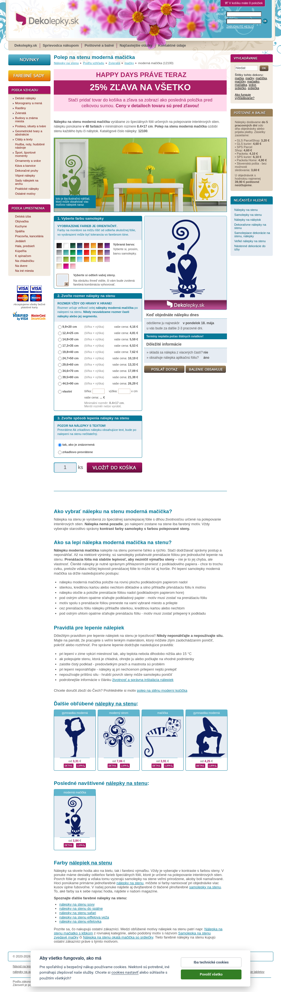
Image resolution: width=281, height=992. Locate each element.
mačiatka (241, 84)
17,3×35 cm (70, 345)
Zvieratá (114, 63)
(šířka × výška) (94, 326)
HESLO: (222, 21)
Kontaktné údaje (172, 45)
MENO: (221, 14)
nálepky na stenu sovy (77, 904)
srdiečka (253, 88)
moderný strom (118, 712)
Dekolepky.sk (26, 45)
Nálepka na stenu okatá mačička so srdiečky (118, 937)
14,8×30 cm (70, 339)
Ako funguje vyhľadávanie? (244, 96)
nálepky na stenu (115, 703)
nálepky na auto (23, 971)
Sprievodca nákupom (61, 45)
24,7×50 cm (70, 358)
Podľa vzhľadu (93, 63)
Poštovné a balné (99, 45)
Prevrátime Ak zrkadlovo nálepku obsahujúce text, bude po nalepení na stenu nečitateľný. (96, 430)
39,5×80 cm (70, 377)
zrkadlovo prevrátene (77, 452)
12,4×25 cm (70, 333)
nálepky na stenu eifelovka (80, 921)
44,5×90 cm (70, 383)
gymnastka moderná (75, 712)
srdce (252, 84)
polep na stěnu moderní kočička (162, 690)
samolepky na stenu (205, 887)
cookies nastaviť (125, 973)
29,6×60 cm (70, 364)
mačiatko (253, 81)
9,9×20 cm (69, 326)
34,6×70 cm (70, 370)
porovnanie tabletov (251, 971)
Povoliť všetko (211, 975)
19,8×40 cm (70, 352)
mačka (239, 78)
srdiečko (240, 88)
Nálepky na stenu (66, 63)
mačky (129, 63)
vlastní (67, 391)
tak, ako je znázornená (78, 444)
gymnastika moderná (206, 712)
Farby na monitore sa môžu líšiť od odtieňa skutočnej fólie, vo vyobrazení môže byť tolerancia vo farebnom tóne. (96, 230)
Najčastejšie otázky (136, 45)
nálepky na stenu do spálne (81, 908)
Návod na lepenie (24, 966)
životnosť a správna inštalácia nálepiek (142, 680)
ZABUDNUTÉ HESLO (239, 26)
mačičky (240, 81)
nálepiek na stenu (90, 863)
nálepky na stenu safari (77, 913)
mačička (163, 712)
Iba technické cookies (211, 962)
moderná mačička (75, 792)
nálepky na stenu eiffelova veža (84, 917)
